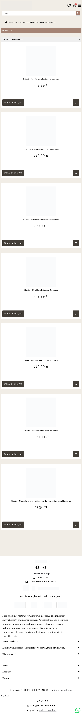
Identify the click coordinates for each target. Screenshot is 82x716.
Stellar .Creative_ (47, 710)
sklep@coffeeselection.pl (44, 581)
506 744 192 (44, 577)
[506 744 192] (34, 577)
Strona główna (13, 22)
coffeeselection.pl (41, 573)
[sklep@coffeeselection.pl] (27, 582)
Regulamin (5, 696)
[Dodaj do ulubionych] (76, 102)
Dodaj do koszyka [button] (13, 102)
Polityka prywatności (61, 690)
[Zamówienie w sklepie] (41, 39)
